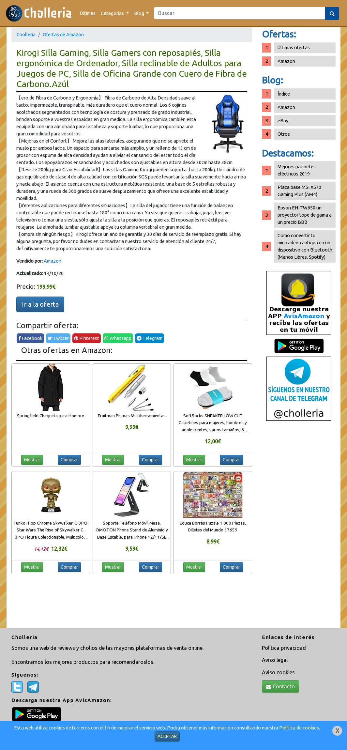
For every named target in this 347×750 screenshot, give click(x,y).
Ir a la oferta (40, 304)
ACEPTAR (167, 736)
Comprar (69, 459)
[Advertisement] (299, 527)
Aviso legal (275, 660)
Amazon (52, 261)
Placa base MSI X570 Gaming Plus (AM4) (299, 190)
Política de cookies (299, 727)
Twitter (58, 338)
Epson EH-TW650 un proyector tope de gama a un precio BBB (305, 215)
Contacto (280, 686)
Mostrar (32, 459)
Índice (284, 94)
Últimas (88, 13)
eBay (283, 120)
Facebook (30, 338)
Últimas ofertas (294, 47)
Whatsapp (117, 338)
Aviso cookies (278, 672)
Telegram (149, 338)
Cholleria (26, 34)
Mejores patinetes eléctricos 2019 (297, 170)
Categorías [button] (113, 13)
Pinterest (86, 338)
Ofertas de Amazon (63, 34)
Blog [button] (139, 13)
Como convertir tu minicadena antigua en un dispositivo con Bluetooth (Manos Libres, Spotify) (305, 246)
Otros (284, 134)
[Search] (239, 13)
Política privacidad (284, 648)
